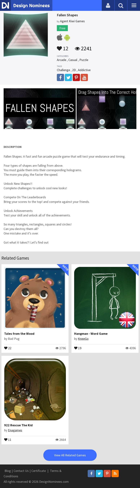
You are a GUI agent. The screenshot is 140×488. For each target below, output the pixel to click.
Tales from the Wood (19, 333)
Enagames (15, 430)
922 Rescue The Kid (18, 425)
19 (77, 348)
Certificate (38, 471)
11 (7, 439)
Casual (72, 60)
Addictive (84, 70)
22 (7, 348)
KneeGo (83, 339)
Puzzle (83, 60)
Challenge (63, 70)
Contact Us (21, 471)
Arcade (61, 60)
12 (62, 46)
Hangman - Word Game (91, 333)
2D (74, 70)
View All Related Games (70, 455)
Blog (8, 471)
